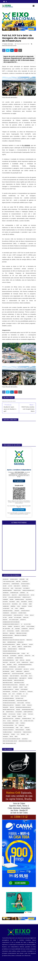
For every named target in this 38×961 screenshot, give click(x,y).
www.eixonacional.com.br (9, 45)
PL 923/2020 (26, 145)
